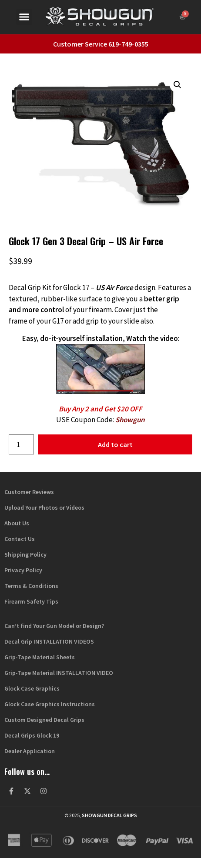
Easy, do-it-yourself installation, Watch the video (100, 338)
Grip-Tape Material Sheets (39, 657)
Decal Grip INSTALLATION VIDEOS (49, 641)
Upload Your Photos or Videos (44, 507)
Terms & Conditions (31, 586)
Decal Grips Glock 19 (31, 735)
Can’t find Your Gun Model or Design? (54, 626)
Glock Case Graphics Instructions (49, 704)
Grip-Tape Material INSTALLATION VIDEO (58, 673)
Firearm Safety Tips (31, 601)
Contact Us (19, 539)
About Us (16, 523)
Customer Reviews (29, 492)
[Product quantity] (21, 444)
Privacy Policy (23, 570)
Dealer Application (29, 751)
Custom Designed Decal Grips (44, 720)
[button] (24, 17)
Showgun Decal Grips (109, 815)
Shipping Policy (25, 554)
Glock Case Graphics (32, 688)
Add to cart (115, 444)
